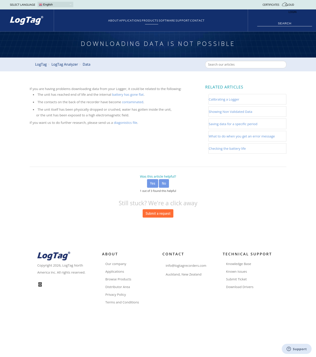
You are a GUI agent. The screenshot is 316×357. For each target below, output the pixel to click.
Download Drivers (241, 287)
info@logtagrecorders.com (186, 265)
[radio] (152, 183)
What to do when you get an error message (242, 136)
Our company (117, 264)
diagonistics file (125, 122)
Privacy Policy (117, 294)
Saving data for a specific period (233, 124)
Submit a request (158, 213)
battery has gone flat (128, 94)
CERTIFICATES (270, 5)
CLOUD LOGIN (293, 8)
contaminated (132, 102)
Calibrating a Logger (224, 99)
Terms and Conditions (124, 302)
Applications (116, 271)
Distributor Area (119, 287)
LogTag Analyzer (64, 64)
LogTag (41, 64)
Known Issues (238, 271)
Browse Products (120, 279)
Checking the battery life (227, 148)
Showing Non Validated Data (230, 111)
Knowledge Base (240, 264)
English (46, 4)
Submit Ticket (238, 279)
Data (86, 64)
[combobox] (245, 64)
